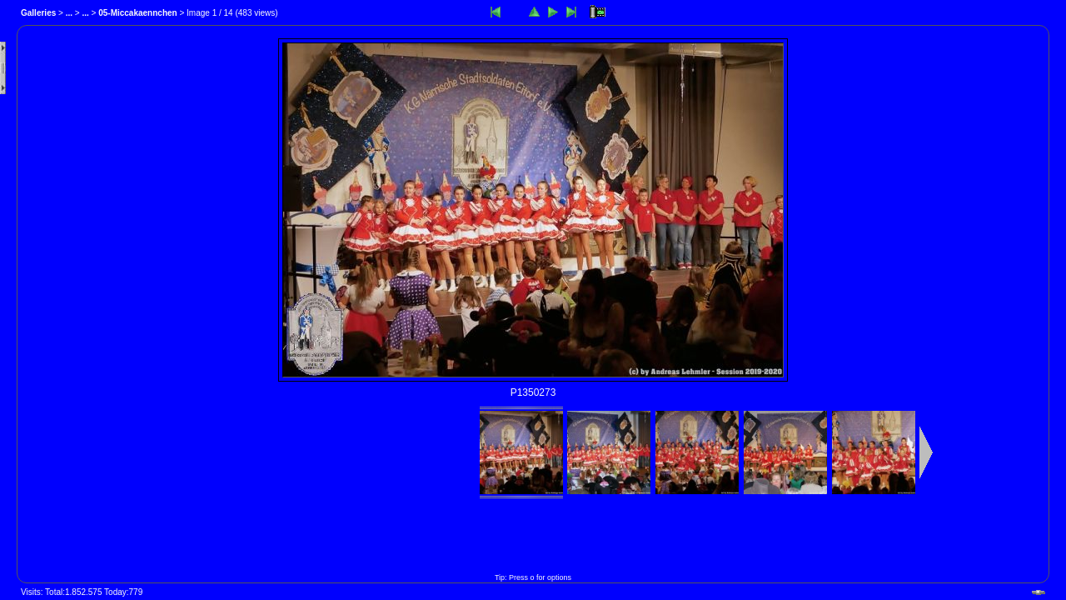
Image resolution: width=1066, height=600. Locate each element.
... (69, 13)
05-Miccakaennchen (137, 13)
